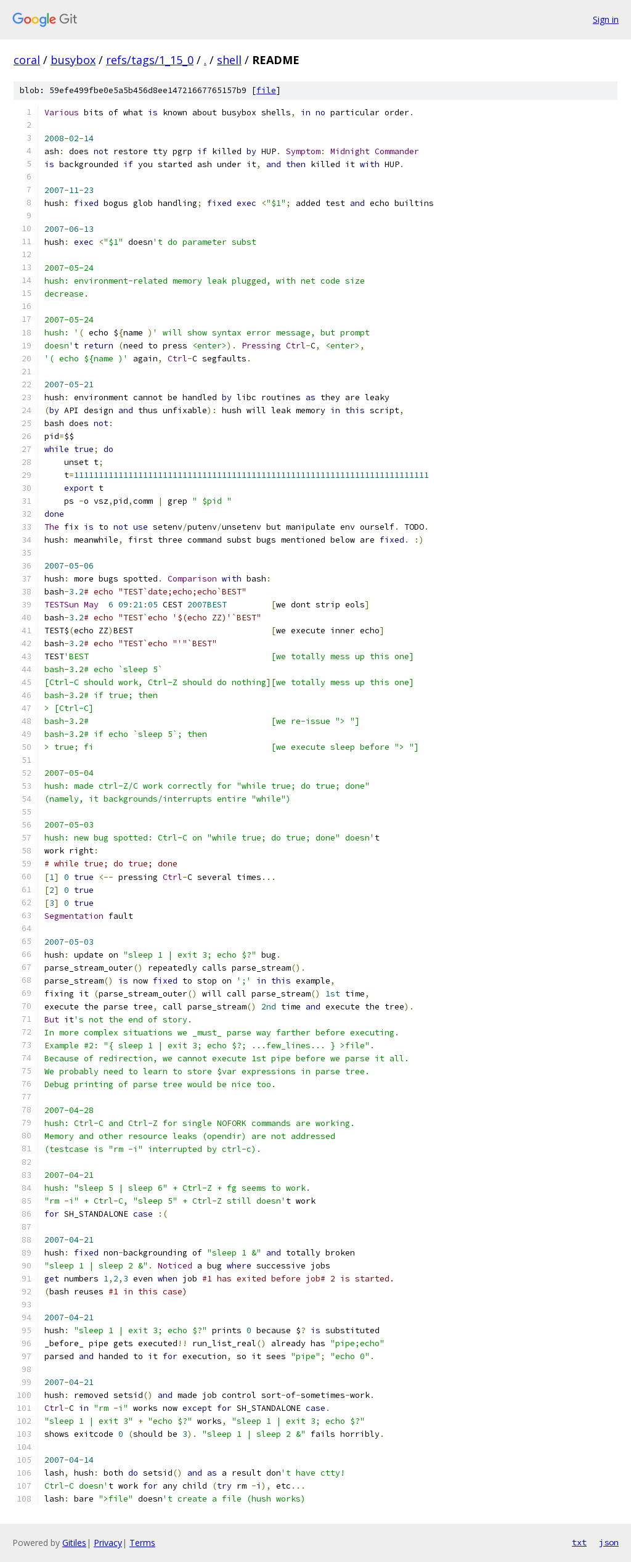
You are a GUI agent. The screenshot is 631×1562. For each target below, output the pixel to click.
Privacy (108, 1542)
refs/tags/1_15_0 (149, 59)
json (609, 1542)
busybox (73, 59)
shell (229, 59)
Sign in (606, 19)
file (266, 90)
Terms (142, 1542)
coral (27, 59)
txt (579, 1542)
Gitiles (74, 1542)
